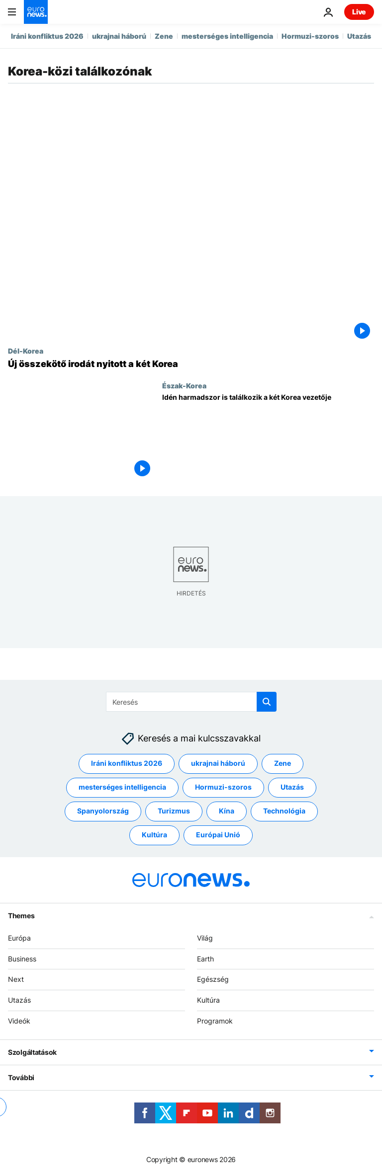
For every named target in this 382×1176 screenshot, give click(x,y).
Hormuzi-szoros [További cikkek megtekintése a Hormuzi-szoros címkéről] (223, 787)
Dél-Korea (25, 351)
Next (16, 979)
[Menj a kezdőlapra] (36, 12)
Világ (205, 938)
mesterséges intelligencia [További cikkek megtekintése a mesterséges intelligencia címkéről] (122, 787)
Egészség (213, 979)
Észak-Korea (184, 385)
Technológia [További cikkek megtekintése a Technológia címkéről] (284, 811)
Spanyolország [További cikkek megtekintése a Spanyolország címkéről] (103, 811)
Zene (164, 36)
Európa (19, 938)
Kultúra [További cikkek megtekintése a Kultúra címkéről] (154, 834)
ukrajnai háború (119, 36)
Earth (205, 959)
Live (359, 11)
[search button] (267, 702)
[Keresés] (191, 702)
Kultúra (208, 1000)
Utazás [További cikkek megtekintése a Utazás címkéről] (292, 787)
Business (22, 959)
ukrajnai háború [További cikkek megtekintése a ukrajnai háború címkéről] (218, 763)
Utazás (359, 36)
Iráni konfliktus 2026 (47, 36)
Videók (19, 1021)
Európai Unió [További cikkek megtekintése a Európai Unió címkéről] (218, 834)
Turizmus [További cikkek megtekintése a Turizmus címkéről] (174, 811)
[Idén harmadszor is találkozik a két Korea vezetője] (268, 436)
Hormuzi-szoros (310, 36)
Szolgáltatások (32, 1052)
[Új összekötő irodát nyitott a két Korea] (191, 364)
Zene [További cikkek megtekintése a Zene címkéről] (282, 763)
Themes (21, 915)
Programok (215, 1021)
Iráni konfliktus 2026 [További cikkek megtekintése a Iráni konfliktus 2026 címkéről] (126, 763)
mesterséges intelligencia (227, 36)
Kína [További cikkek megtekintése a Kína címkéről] (226, 811)
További (21, 1077)
